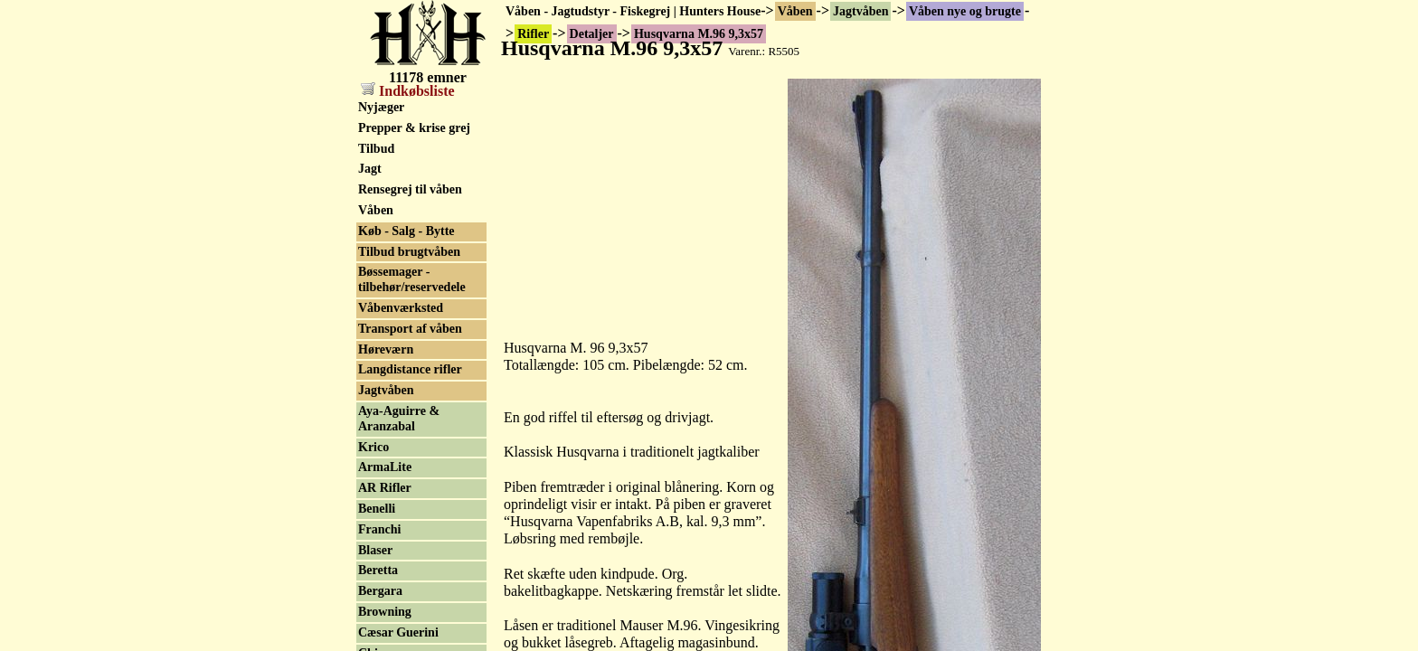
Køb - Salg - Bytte (406, 231)
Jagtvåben (860, 11)
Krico (373, 447)
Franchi (379, 529)
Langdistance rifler (410, 369)
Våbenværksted (400, 308)
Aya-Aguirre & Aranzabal (399, 418)
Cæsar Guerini (398, 632)
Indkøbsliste (408, 91)
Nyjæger (381, 107)
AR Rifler (384, 488)
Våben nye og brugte (965, 11)
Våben (795, 11)
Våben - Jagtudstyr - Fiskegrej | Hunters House (633, 11)
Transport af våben (410, 328)
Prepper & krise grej (414, 128)
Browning (384, 611)
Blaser (375, 550)
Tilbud (376, 149)
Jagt (370, 168)
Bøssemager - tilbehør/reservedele (412, 279)
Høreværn (385, 349)
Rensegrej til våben (410, 189)
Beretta (378, 570)
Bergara (380, 591)
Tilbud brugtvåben (409, 252)
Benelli (376, 508)
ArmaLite (384, 467)
